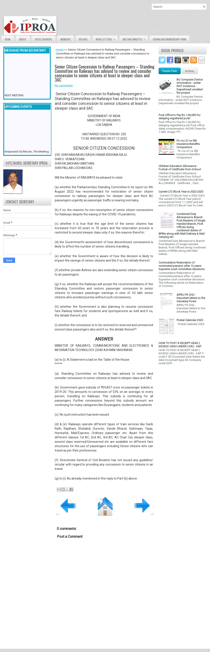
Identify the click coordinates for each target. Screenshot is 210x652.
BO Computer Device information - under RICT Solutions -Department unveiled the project (190, 86)
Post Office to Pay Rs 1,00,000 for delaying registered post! (179, 116)
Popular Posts (169, 71)
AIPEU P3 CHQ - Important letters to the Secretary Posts (191, 298)
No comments (64, 85)
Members (65, 39)
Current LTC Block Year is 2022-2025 (181, 191)
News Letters (107, 38)
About (22, 39)
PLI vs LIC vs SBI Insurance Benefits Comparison (188, 144)
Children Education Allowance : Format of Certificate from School (180, 167)
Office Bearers (43, 39)
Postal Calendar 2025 (190, 320)
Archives (189, 71)
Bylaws (83, 39)
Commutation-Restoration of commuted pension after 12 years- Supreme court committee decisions (182, 266)
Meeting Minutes (135, 38)
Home (8, 39)
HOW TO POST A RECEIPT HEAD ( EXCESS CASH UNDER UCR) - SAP (180, 344)
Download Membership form (169, 39)
